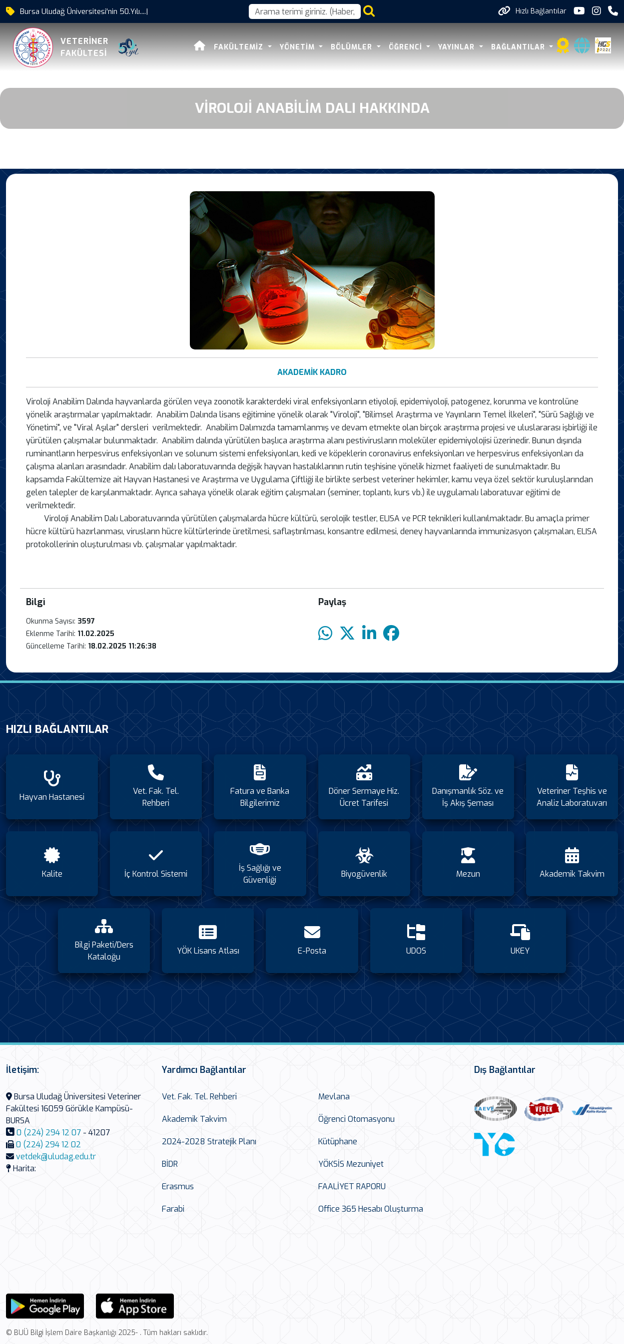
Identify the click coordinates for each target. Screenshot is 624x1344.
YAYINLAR (458, 47)
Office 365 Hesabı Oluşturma (370, 1209)
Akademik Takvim (194, 1119)
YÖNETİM (299, 47)
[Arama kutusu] (305, 11)
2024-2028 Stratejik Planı (209, 1141)
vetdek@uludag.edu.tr (56, 1156)
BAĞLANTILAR (520, 47)
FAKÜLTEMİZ (241, 47)
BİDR (170, 1164)
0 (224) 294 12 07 (48, 1132)
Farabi (173, 1209)
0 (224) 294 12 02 (48, 1144)
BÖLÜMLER (354, 47)
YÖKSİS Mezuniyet (351, 1164)
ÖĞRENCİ (407, 47)
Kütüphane (337, 1141)
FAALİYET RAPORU (352, 1186)
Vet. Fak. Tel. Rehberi (199, 1096)
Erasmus (178, 1186)
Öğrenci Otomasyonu (356, 1119)
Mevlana (334, 1096)
